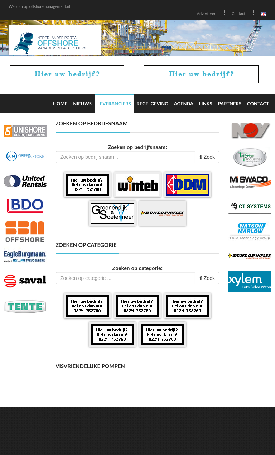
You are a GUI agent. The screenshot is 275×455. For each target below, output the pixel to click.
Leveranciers (114, 104)
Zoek (207, 157)
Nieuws (82, 104)
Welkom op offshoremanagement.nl (39, 6)
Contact (238, 13)
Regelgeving (152, 104)
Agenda (183, 104)
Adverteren (206, 13)
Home (60, 104)
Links (205, 104)
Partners (229, 104)
